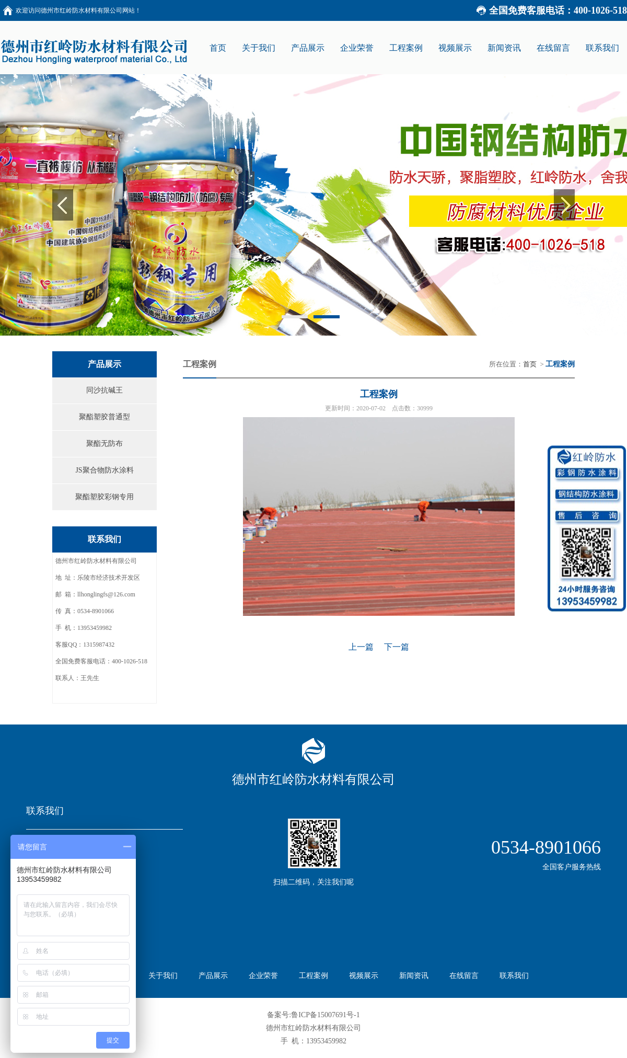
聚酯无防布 (104, 443)
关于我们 (163, 976)
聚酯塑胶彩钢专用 (104, 497)
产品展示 (213, 976)
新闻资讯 (413, 976)
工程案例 (313, 976)
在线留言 (464, 976)
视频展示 (363, 976)
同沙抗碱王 (104, 390)
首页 (530, 364)
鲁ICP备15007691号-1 (325, 1015)
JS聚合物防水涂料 (104, 470)
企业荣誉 (263, 976)
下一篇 (396, 646)
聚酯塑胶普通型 (104, 417)
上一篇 (361, 646)
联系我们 (514, 976)
